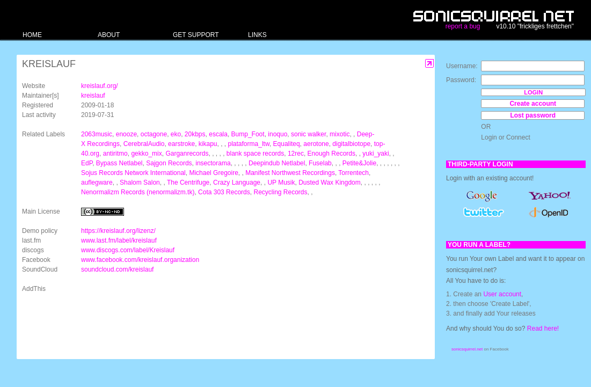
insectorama (212, 163)
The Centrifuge (188, 182)
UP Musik (281, 182)
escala (218, 134)
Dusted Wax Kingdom (329, 182)
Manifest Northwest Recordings (290, 173)
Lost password (533, 115)
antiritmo (115, 153)
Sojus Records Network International (133, 173)
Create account (532, 103)
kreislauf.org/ (99, 86)
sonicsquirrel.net (467, 349)
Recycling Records (280, 192)
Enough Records (331, 153)
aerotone (316, 144)
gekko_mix (146, 153)
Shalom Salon (140, 182)
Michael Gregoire (213, 173)
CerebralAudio (144, 144)
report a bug (463, 26)
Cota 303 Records (224, 192)
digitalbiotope (351, 144)
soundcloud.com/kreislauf (117, 269)
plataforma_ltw (248, 144)
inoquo (277, 134)
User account (502, 294)
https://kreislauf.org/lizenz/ (118, 231)
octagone (154, 134)
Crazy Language (236, 182)
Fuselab (320, 163)
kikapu (208, 144)
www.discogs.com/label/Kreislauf (127, 250)
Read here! (543, 328)
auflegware (97, 182)
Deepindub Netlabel (277, 163)
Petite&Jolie (359, 163)
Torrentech (353, 173)
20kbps (195, 134)
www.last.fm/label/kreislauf (119, 240)
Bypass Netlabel (119, 163)
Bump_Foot (248, 134)
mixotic (339, 134)
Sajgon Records (169, 163)
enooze (126, 134)
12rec (296, 153)
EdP (86, 163)
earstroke (181, 144)
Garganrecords (186, 153)
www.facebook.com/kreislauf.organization (140, 260)
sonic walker (308, 134)
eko (176, 134)
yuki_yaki (375, 153)
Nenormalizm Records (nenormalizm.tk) (137, 192)
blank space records (255, 153)
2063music (96, 134)
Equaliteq (286, 144)
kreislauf (93, 95)
